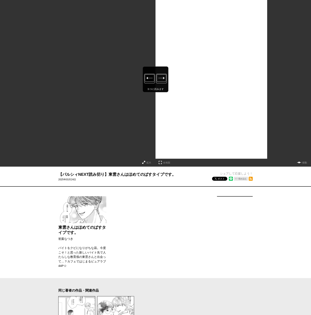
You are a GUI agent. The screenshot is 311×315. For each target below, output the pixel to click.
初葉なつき (65, 238)
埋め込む (242, 179)
